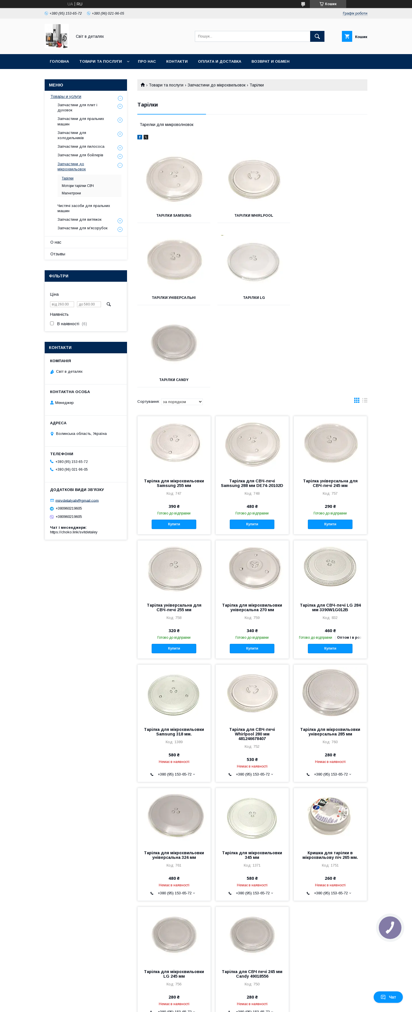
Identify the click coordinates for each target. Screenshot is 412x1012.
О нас (55, 242)
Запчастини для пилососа (81, 146)
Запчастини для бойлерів (80, 155)
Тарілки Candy (252, 298)
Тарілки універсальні (331, 216)
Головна (59, 61)
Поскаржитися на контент (196, 1004)
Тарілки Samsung (173, 216)
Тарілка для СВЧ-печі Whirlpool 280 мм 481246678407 (252, 652)
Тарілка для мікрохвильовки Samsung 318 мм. (174, 649)
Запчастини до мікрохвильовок (216, 85)
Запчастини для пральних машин (81, 121)
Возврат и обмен (270, 61)
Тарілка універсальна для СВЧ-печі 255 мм (174, 525)
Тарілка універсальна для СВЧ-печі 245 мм (330, 401)
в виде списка (364, 319)
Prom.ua (233, 994)
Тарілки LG (173, 298)
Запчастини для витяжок (80, 219)
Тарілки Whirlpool (252, 216)
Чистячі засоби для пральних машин (84, 208)
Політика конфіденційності (241, 1004)
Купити (174, 442)
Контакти (177, 61)
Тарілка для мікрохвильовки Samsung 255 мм (174, 401)
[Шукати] (317, 36)
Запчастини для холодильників (72, 135)
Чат (388, 997)
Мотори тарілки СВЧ (78, 186)
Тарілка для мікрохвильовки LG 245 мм (174, 891)
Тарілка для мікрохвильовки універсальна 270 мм (252, 525)
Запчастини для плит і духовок (77, 107)
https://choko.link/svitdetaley (74, 532)
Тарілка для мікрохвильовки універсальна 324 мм (174, 773)
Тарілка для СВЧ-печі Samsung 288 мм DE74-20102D (252, 401)
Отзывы (57, 254)
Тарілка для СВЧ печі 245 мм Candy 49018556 (252, 891)
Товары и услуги (65, 96)
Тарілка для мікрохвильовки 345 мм (252, 773)
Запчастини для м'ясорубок (83, 228)
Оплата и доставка (219, 61)
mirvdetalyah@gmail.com (77, 500)
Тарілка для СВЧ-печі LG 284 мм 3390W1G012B (330, 525)
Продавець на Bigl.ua (206, 999)
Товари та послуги (100, 61)
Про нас (147, 61)
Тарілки (68, 178)
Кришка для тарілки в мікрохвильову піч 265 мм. (330, 773)
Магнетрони (71, 193)
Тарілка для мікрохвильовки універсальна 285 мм (330, 649)
